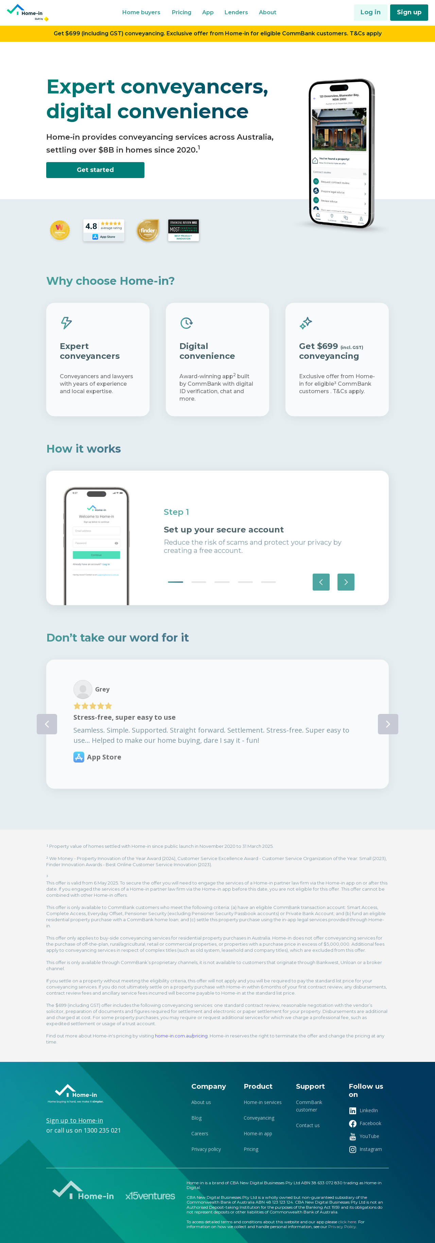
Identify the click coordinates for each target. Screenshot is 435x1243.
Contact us (308, 1125)
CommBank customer (309, 1106)
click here (347, 1221)
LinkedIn (369, 1110)
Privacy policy (206, 1149)
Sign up (409, 12)
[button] (141, 12)
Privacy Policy (342, 1226)
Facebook (370, 1123)
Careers (199, 1133)
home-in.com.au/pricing (181, 1035)
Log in (371, 12)
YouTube (369, 1136)
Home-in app (258, 1133)
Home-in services (263, 1102)
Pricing (251, 1149)
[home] (28, 13)
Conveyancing (259, 1118)
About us (201, 1102)
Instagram (371, 1149)
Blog (196, 1118)
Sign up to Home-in (74, 1120)
